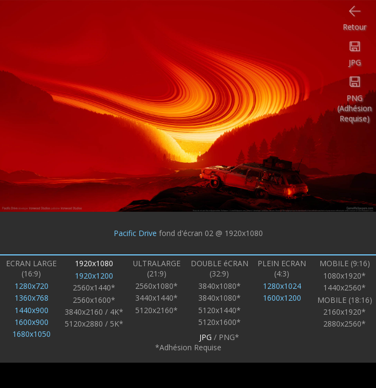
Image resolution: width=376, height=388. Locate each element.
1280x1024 (282, 286)
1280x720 (31, 286)
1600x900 (31, 322)
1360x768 (31, 298)
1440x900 (31, 310)
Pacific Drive (135, 233)
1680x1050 (31, 334)
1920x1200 (94, 276)
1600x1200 (282, 298)
